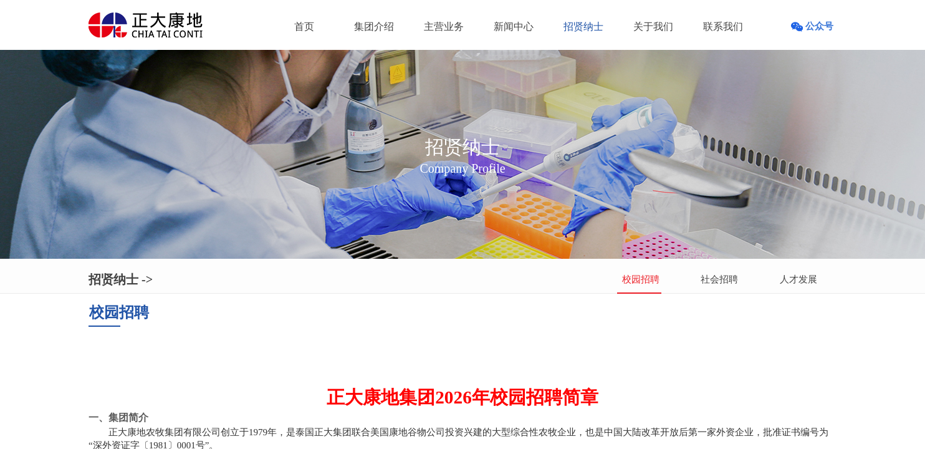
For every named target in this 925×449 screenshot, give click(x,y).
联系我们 (723, 26)
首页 (304, 26)
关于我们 (653, 26)
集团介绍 (374, 26)
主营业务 (444, 26)
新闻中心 (514, 26)
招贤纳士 (583, 26)
